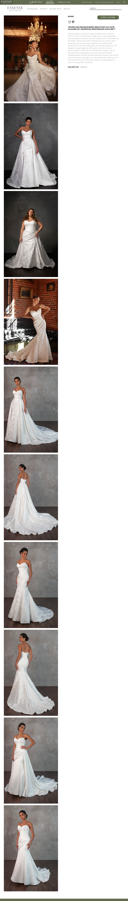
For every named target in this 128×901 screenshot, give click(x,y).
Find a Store (108, 17)
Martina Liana (20, 2)
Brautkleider (87, 2)
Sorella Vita (64, 2)
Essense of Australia (6, 2)
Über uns (67, 9)
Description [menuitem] (73, 67)
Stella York (36, 2)
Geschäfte (44, 9)
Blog (118, 2)
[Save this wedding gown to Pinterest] (73, 22)
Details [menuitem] (84, 67)
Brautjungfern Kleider (104, 2)
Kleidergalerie (32, 9)
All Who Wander (50, 2)
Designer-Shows (56, 9)
